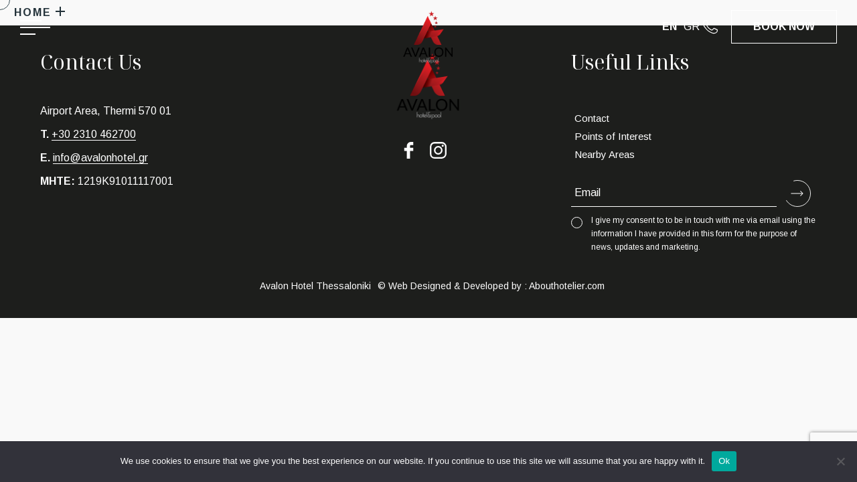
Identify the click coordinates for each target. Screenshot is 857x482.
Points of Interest (612, 136)
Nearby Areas (604, 154)
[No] (840, 461)
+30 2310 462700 (94, 134)
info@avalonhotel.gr (100, 157)
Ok (724, 461)
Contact (591, 118)
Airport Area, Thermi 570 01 (105, 110)
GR (692, 26)
